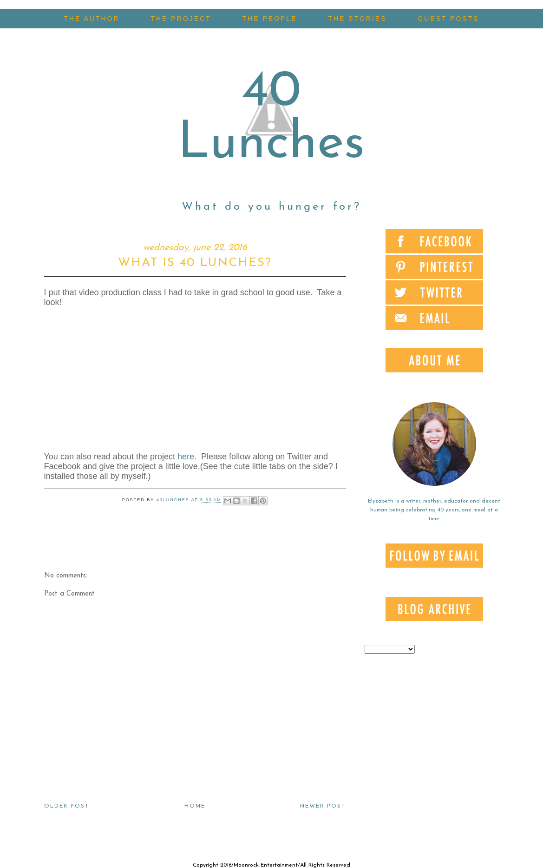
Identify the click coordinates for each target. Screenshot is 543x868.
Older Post (67, 806)
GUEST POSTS (448, 18)
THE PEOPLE (269, 18)
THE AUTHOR (91, 18)
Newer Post (323, 806)
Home (194, 806)
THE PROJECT (180, 18)
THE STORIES (357, 18)
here (185, 456)
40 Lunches (271, 118)
